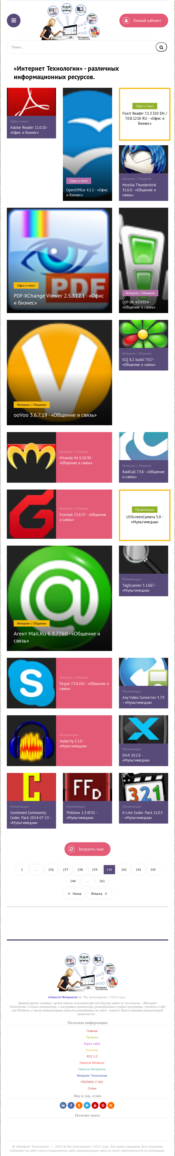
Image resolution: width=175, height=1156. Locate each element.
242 (138, 870)
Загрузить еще (86, 849)
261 (102, 881)
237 (65, 870)
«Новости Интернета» (63, 997)
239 (95, 870)
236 (51, 870)
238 (80, 870)
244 (73, 881)
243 (153, 870)
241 (124, 870)
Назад (74, 894)
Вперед (99, 894)
